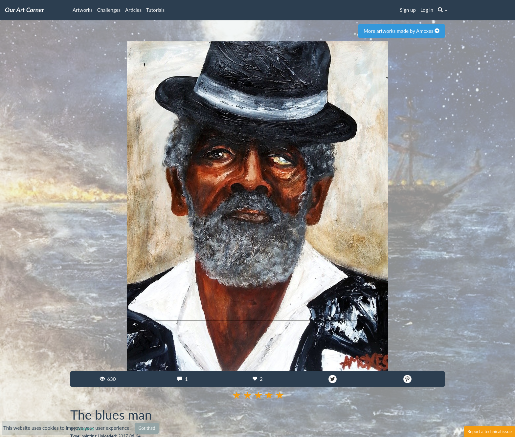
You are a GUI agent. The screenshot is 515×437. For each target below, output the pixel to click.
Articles (133, 10)
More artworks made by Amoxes (401, 31)
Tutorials (155, 10)
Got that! (146, 428)
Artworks (83, 10)
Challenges (109, 10)
